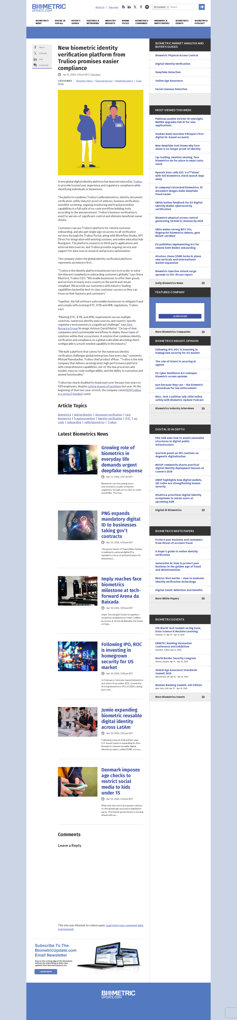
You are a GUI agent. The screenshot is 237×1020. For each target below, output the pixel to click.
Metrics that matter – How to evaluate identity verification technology (179, 580)
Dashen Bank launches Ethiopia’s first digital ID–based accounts (179, 135)
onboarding (74, 422)
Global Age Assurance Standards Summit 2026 (180, 674)
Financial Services (104, 81)
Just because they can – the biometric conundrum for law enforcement (179, 386)
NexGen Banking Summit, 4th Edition (180, 687)
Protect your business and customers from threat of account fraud (179, 541)
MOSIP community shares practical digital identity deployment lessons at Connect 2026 (179, 468)
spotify (147, 7)
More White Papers (167, 598)
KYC (128, 418)
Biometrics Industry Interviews (174, 408)
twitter (135, 7)
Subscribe (113, 7)
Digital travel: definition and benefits (179, 590)
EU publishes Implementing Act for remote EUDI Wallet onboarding (177, 246)
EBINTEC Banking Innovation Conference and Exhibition (180, 647)
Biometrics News (42, 22)
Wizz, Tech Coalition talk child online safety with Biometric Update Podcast (179, 398)
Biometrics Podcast (201, 22)
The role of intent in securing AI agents (175, 363)
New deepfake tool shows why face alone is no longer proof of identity (177, 147)
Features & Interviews (93, 22)
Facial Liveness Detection (171, 89)
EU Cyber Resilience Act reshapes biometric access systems (176, 375)
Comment (43, 65)
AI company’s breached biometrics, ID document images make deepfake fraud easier (179, 191)
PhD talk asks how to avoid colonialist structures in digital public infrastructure (179, 441)
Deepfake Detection (168, 72)
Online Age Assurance (169, 80)
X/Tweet (43, 53)
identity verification (110, 418)
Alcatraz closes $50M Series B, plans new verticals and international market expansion (178, 259)
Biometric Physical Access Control (176, 55)
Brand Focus (125, 22)
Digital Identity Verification (172, 63)
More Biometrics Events (170, 696)
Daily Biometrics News (169, 283)
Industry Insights (110, 22)
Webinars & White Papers (162, 22)
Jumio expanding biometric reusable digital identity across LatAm (121, 718)
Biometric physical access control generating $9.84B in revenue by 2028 (179, 219)
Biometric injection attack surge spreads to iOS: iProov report (175, 273)
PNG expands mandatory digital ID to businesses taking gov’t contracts (120, 524)
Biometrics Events (182, 22)
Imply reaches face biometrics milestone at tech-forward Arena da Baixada (121, 590)
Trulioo (137, 181)
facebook (141, 7)
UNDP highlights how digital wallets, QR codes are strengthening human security (178, 483)
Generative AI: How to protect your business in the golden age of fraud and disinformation (178, 566)
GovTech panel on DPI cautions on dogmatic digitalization (177, 455)
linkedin (129, 7)
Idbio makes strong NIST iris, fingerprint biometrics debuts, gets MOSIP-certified (177, 233)
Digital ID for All (60, 22)
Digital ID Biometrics (168, 510)
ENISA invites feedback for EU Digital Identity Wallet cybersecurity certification (178, 206)
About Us (100, 7)
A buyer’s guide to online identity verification (176, 553)
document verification (108, 414)
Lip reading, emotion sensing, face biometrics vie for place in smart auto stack (179, 160)
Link (41, 59)
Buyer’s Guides (75, 22)
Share (41, 47)
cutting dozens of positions (104, 386)
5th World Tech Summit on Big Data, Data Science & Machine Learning (180, 632)
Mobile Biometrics (124, 81)
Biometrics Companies (141, 22)
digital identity (83, 414)
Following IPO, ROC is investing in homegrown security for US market (121, 656)
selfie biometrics (94, 422)
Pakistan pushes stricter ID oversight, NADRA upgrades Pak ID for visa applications (179, 122)
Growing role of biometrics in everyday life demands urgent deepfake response (121, 459)
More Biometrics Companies (172, 331)
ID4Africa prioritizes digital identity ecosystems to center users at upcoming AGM (178, 498)
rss (123, 7)
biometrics (64, 414)
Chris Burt (95, 74)
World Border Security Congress (180, 660)
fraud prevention (84, 418)
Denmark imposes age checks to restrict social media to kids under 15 (120, 781)
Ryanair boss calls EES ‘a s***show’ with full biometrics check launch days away (179, 176)
